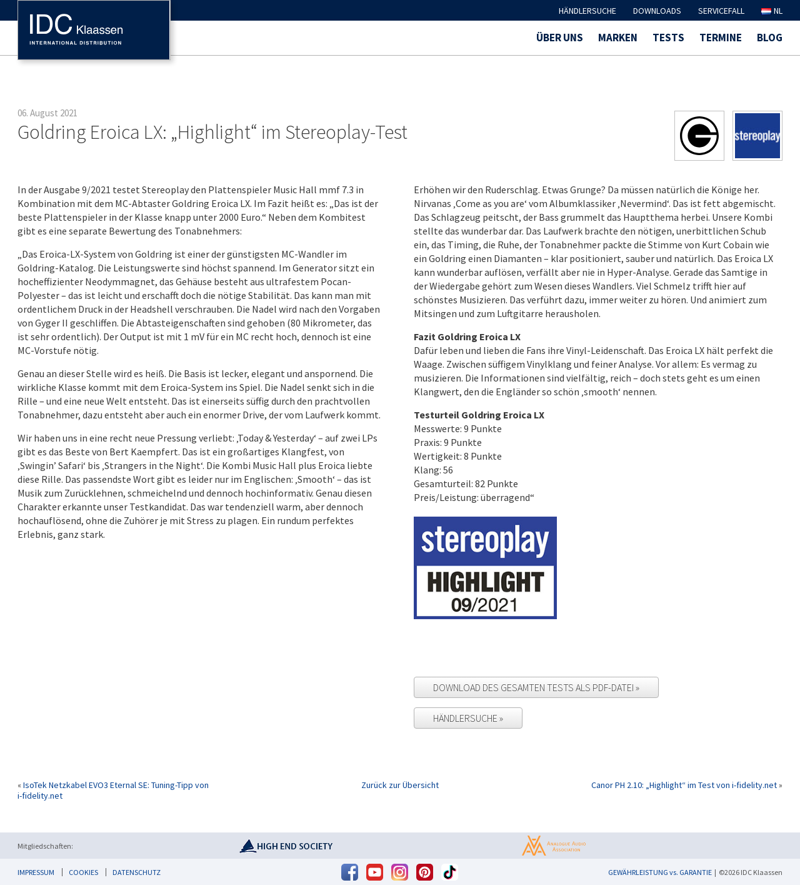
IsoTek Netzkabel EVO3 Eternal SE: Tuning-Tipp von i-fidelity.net (113, 790)
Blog (769, 37)
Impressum (36, 872)
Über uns (559, 37)
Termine (720, 37)
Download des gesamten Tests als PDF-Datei (534, 687)
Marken (618, 37)
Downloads (657, 10)
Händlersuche (587, 10)
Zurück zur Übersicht (400, 785)
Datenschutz (136, 872)
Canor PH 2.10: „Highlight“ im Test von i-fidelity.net (684, 785)
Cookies (83, 872)
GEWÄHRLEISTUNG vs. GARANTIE (660, 872)
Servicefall (721, 10)
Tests (668, 37)
